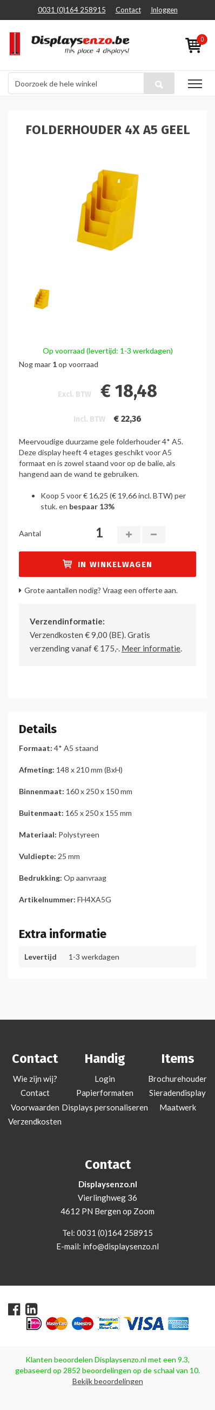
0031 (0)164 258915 (72, 9)
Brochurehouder (177, 1078)
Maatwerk (177, 1107)
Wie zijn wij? (35, 1078)
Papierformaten (104, 1093)
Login (105, 1078)
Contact (128, 9)
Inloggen (164, 9)
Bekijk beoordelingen (107, 1381)
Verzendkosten (35, 1121)
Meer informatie (151, 648)
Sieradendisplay (177, 1093)
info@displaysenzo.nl (121, 1246)
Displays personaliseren (105, 1107)
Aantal (30, 533)
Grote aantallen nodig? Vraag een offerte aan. (101, 590)
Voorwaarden (35, 1107)
